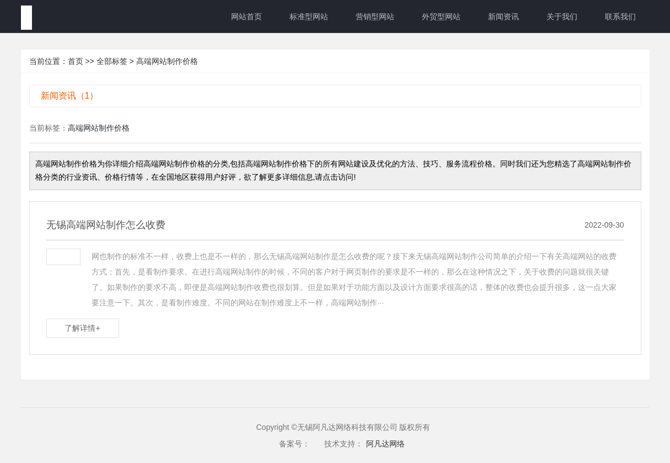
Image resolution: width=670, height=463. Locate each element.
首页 (75, 61)
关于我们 (561, 16)
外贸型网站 (441, 16)
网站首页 (246, 16)
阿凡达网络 (385, 443)
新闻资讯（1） (70, 95)
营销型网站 (375, 16)
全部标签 (112, 61)
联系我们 (620, 16)
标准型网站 (309, 16)
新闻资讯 (503, 16)
